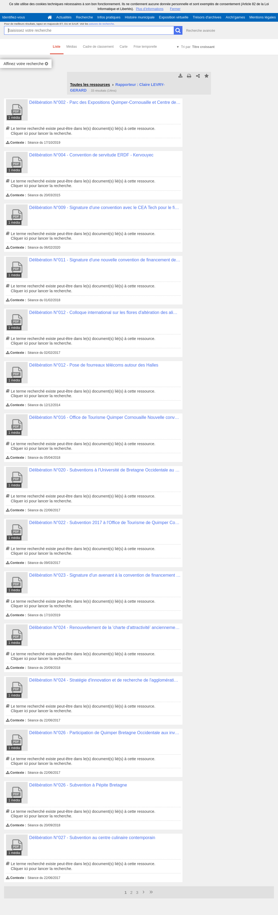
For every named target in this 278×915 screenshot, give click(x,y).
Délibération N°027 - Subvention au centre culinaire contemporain (92, 837)
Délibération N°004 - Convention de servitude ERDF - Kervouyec (91, 155)
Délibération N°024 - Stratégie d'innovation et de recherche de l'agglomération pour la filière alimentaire (105, 680)
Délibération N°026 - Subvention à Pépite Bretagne (78, 785)
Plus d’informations (149, 9)
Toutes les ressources (90, 84)
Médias (72, 47)
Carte (124, 47)
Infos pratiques (109, 17)
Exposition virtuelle (173, 17)
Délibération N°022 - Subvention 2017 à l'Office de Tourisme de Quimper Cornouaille (105, 522)
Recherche (84, 17)
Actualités (63, 17)
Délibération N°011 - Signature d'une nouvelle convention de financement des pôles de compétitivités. (105, 260)
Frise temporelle (145, 47)
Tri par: (197, 47)
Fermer (175, 9)
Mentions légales (262, 17)
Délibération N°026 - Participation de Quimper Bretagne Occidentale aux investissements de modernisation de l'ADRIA (105, 732)
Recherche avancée (200, 31)
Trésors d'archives (207, 17)
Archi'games (235, 17)
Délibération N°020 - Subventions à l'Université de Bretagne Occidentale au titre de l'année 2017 (105, 470)
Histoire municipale (140, 17)
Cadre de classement (98, 47)
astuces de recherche (101, 23)
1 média (14, 118)
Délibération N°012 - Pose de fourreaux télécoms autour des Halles (93, 365)
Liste (57, 47)
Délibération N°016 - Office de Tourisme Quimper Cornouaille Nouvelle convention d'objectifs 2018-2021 (105, 417)
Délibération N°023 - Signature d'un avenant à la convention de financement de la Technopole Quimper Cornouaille (105, 575)
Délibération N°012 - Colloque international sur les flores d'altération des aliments (105, 312)
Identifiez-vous (13, 17)
